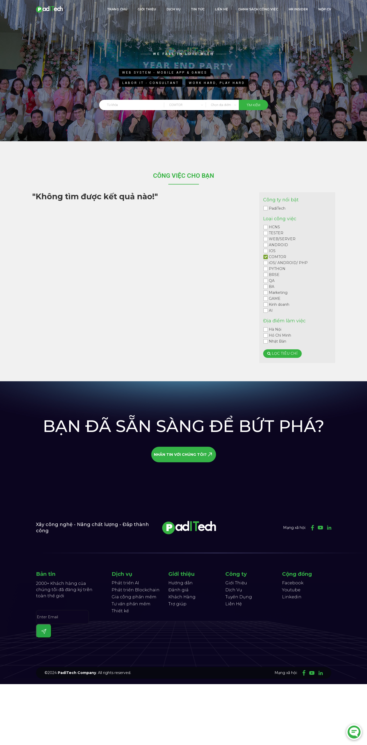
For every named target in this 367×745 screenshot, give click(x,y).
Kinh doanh (279, 304)
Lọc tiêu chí (282, 353)
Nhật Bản (277, 341)
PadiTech (277, 208)
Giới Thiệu (236, 582)
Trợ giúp (177, 603)
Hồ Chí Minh (280, 335)
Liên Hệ (233, 603)
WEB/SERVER (282, 239)
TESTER (276, 233)
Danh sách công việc (258, 9)
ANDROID (278, 245)
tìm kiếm (253, 105)
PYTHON (277, 268)
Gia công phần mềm (134, 596)
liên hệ (221, 9)
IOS (272, 251)
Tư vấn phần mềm (131, 603)
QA (272, 280)
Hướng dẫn (180, 582)
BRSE (274, 274)
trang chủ (117, 9)
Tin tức (198, 9)
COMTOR (277, 256)
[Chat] (354, 732)
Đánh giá (178, 589)
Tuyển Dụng (238, 596)
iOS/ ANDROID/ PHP (288, 262)
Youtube (291, 589)
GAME (274, 298)
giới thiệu (147, 9)
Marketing (278, 292)
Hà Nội (275, 329)
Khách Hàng (182, 596)
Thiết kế (120, 610)
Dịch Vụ (174, 9)
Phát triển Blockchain (136, 589)
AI (271, 310)
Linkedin (291, 596)
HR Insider (298, 9)
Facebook (293, 582)
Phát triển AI (125, 582)
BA (271, 286)
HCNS (274, 227)
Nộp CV (324, 9)
